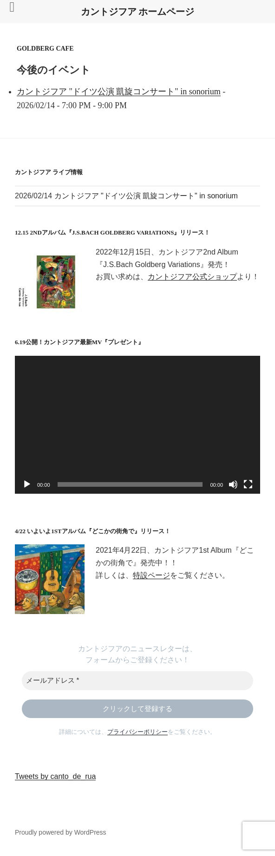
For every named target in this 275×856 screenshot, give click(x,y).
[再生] (27, 484)
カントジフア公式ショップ (192, 277)
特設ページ (151, 575)
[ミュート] (233, 484)
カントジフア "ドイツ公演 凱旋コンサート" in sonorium (119, 91)
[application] (137, 425)
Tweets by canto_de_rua (55, 776)
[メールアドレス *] (137, 680)
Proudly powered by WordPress (60, 832)
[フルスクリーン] (248, 484)
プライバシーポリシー (137, 731)
